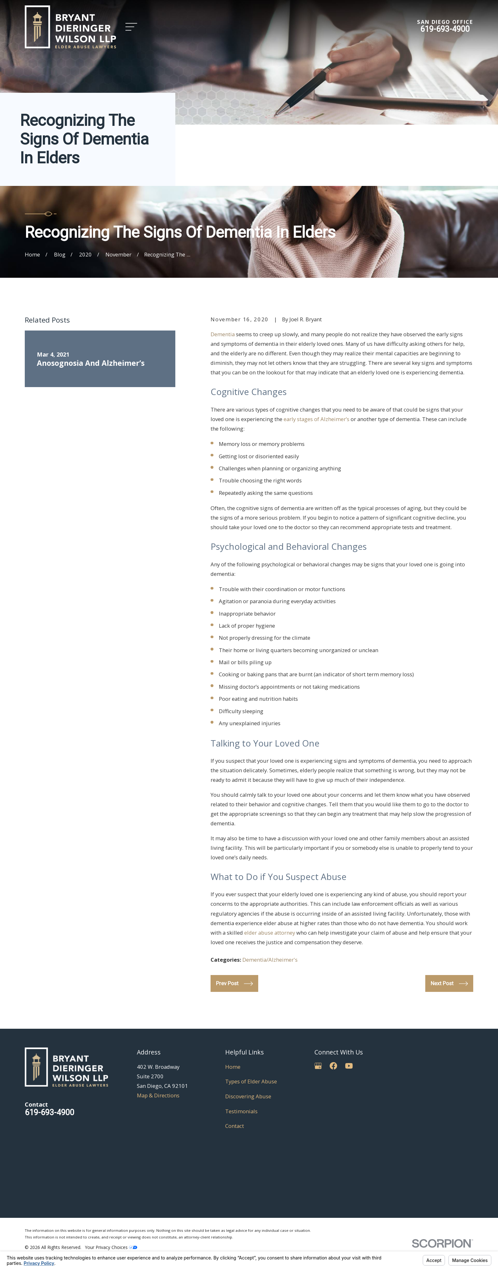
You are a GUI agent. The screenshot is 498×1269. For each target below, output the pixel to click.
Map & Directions (158, 1095)
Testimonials (241, 1111)
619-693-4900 (445, 29)
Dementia (223, 334)
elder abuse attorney (269, 932)
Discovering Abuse (248, 1096)
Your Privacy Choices (111, 1247)
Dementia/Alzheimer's (270, 959)
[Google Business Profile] (318, 1065)
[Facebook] (333, 1065)
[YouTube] (349, 1065)
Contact (234, 1125)
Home (232, 1066)
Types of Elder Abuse (251, 1081)
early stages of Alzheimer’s (316, 419)
